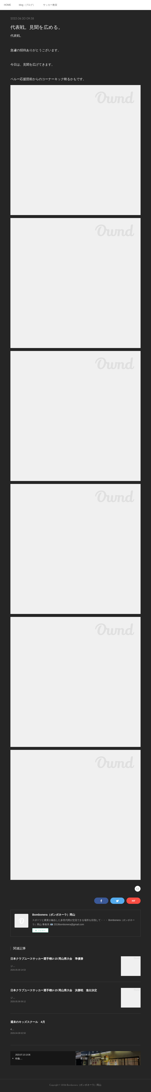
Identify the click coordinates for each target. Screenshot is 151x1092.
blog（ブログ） (27, 5)
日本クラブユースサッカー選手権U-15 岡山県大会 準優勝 (46, 958)
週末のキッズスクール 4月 (27, 1022)
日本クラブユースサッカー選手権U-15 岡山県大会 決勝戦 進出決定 (53, 990)
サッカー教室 (50, 5)
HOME (7, 5)
